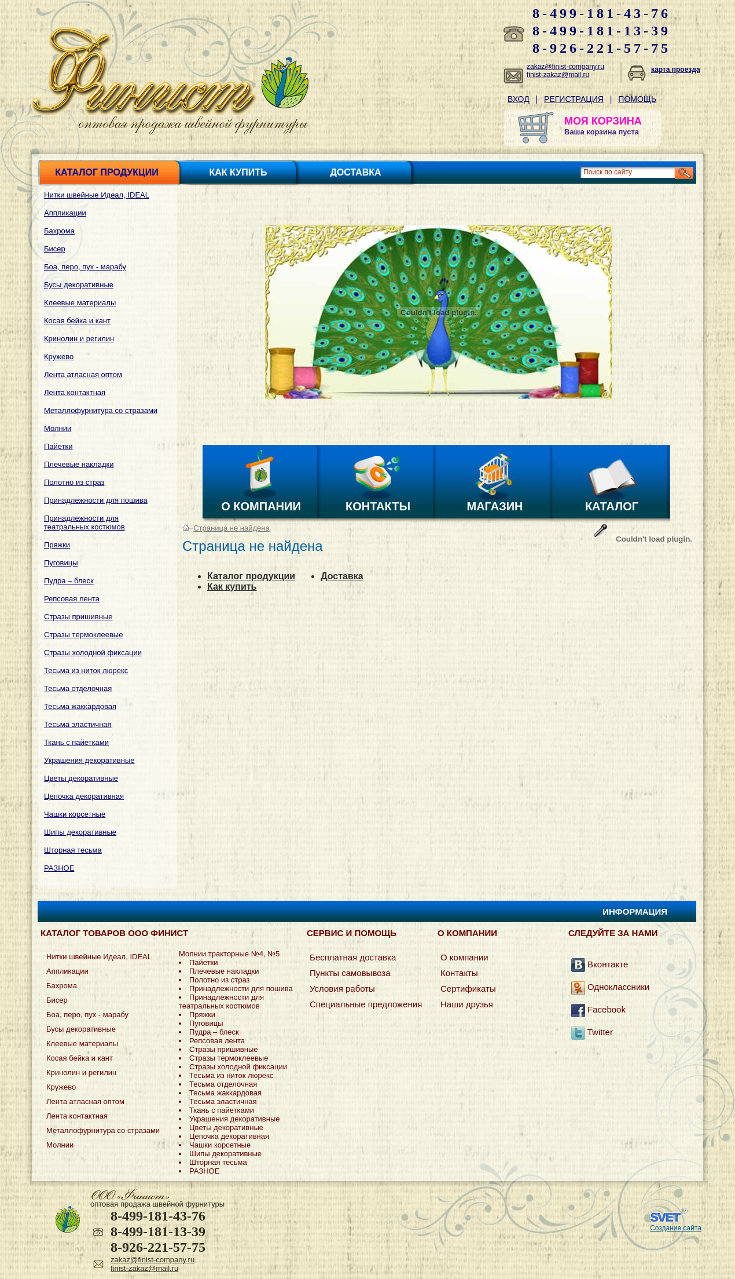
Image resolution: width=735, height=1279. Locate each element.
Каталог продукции (106, 172)
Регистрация (574, 99)
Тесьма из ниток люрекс (86, 670)
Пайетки (58, 446)
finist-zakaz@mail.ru (558, 75)
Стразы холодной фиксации (93, 652)
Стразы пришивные (78, 616)
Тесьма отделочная (78, 688)
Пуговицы (61, 562)
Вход (519, 99)
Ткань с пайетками (76, 742)
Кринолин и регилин (79, 338)
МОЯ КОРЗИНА (603, 121)
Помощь (637, 99)
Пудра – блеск (69, 580)
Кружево (59, 356)
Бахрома (59, 230)
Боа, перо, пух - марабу (85, 266)
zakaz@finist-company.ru (565, 67)
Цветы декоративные (81, 778)
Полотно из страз (74, 482)
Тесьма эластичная (78, 724)
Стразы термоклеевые (83, 634)
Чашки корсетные (74, 814)
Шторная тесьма (73, 850)
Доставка (355, 172)
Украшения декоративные (89, 760)
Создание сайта (675, 1228)
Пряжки (57, 544)
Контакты (378, 506)
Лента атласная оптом (83, 374)
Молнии (57, 428)
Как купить (238, 172)
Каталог (611, 506)
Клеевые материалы (80, 302)
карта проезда (675, 69)
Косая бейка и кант (77, 320)
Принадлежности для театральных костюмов (84, 522)
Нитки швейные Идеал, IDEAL (96, 195)
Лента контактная (74, 392)
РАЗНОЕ (59, 868)
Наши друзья (466, 1004)
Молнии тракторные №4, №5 (229, 953)
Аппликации (65, 213)
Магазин (495, 506)
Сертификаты (468, 988)
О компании (261, 506)
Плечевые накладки (78, 464)
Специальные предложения (366, 1004)
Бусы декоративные (78, 284)
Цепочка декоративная (84, 796)
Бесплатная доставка (353, 957)
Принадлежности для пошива (96, 500)
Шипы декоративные (80, 832)
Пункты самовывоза (350, 973)
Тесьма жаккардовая (80, 706)
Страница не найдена (231, 528)
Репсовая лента (72, 598)
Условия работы (342, 988)
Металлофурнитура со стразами (100, 410)
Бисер (54, 248)
